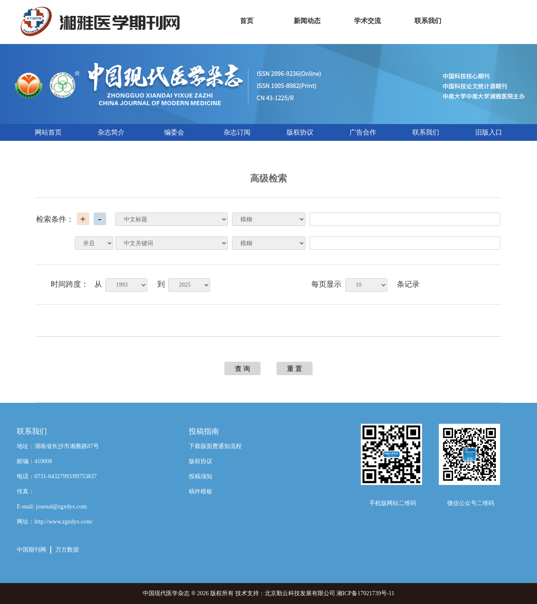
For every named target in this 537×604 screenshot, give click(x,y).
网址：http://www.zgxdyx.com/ (55, 521)
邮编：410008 (34, 461)
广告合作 (362, 132)
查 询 (242, 368)
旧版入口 (488, 132)
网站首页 (48, 132)
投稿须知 (200, 476)
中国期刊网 (31, 550)
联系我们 (425, 132)
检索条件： (55, 219)
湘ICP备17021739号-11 (365, 593)
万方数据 (67, 550)
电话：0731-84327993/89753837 (57, 476)
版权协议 (300, 132)
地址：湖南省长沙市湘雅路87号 (58, 446)
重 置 (294, 368)
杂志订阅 (237, 132)
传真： (25, 491)
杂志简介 (111, 132)
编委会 (174, 132)
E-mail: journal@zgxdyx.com (52, 506)
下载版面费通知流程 (215, 446)
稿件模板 (200, 491)
